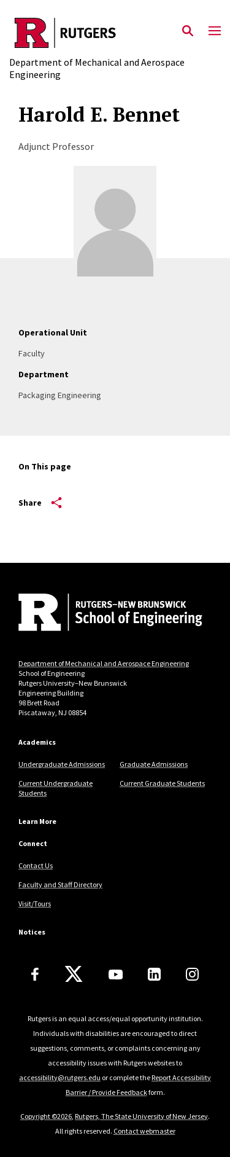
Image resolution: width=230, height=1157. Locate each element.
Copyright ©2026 (46, 1116)
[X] (73, 974)
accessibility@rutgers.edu (60, 1077)
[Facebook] (35, 974)
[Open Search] (187, 31)
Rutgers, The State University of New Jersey (141, 1116)
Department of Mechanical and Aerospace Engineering (103, 663)
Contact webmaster (144, 1130)
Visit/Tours (34, 903)
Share (40, 502)
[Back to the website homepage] (115, 33)
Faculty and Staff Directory (60, 884)
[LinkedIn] (154, 974)
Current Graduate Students (162, 783)
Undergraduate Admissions (61, 764)
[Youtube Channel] (116, 974)
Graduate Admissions (154, 764)
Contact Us (35, 865)
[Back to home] (101, 614)
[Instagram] (192, 974)
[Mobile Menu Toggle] (214, 31)
